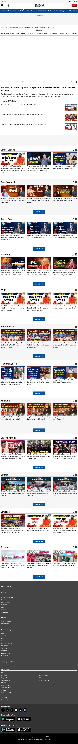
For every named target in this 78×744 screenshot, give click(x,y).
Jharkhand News (5, 680)
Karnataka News (5, 700)
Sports (33, 11)
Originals (38, 33)
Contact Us (4, 590)
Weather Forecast (6, 621)
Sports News (4, 645)
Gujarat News (5, 695)
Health (69, 11)
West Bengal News (44, 680)
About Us (3, 592)
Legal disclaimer (28, 739)
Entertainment (41, 11)
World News (4, 636)
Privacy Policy (39, 739)
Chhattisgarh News (6, 692)
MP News (4, 682)
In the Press (4, 600)
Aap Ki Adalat (8, 182)
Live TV (3, 607)
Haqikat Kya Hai (9, 363)
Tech (49, 11)
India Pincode (5, 623)
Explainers (4, 650)
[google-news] (25, 710)
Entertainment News (6, 643)
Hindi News (4, 604)
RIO (55, 739)
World (27, 11)
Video (7, 27)
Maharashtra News (44, 673)
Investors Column (6, 602)
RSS (59, 739)
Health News (4, 655)
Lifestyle (62, 11)
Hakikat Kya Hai (65, 33)
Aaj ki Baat (15, 33)
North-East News (6, 685)
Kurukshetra (7, 326)
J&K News (4, 697)
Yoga (45, 33)
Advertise (3, 595)
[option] (13, 162)
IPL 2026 (20, 11)
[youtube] (16, 710)
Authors (3, 609)
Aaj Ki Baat (6, 219)
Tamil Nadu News (6, 687)
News (2, 27)
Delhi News (4, 675)
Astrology (30, 33)
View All (39, 212)
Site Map (20, 739)
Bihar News (4, 673)
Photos (55, 11)
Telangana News (43, 678)
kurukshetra (53, 33)
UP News (3, 690)
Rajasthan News (43, 675)
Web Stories (4, 612)
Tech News (4, 648)
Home (3, 11)
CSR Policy (48, 739)
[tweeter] (7, 710)
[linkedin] (20, 710)
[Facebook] (3, 710)
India (14, 11)
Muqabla (74, 33)
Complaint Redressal (7, 597)
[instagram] (12, 710)
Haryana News (5, 678)
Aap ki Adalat (5, 33)
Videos (8, 11)
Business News (5, 653)
